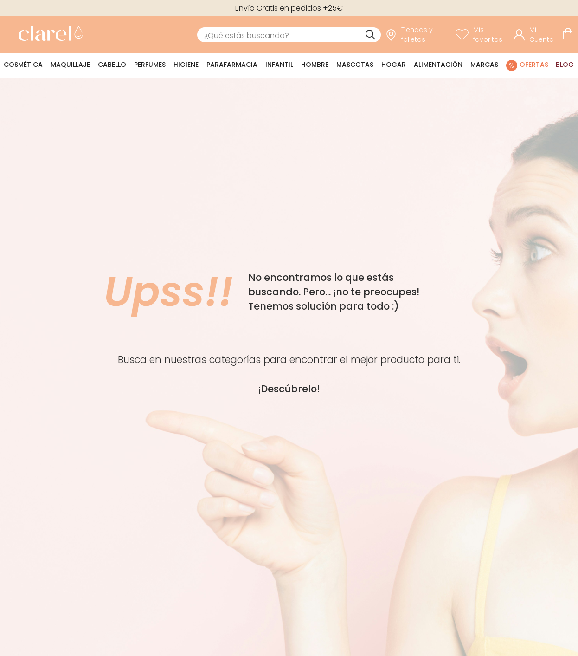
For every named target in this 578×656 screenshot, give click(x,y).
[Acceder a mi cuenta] (536, 35)
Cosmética (23, 64)
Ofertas (534, 64)
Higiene (186, 64)
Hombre (314, 64)
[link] (48, 35)
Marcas (484, 64)
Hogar (393, 64)
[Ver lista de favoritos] (482, 35)
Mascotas (354, 64)
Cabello (112, 64)
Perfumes (150, 64)
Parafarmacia (231, 64)
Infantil (279, 64)
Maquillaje (70, 64)
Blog (565, 64)
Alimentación (438, 64)
